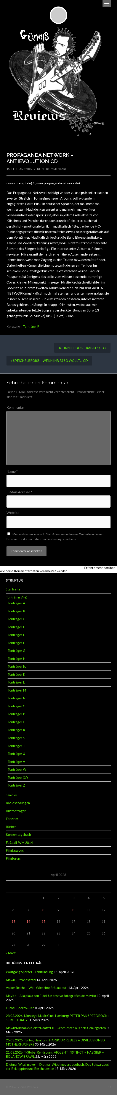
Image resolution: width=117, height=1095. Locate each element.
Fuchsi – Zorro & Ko (20, 1008)
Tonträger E (16, 635)
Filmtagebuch (15, 850)
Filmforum (13, 858)
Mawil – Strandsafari (21, 980)
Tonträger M (17, 690)
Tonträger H (16, 659)
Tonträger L (16, 682)
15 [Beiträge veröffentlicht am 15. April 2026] (43, 921)
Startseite (13, 589)
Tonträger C (16, 619)
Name (12, 471)
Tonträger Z (16, 785)
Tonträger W (17, 769)
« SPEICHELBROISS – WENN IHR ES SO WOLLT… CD (49, 360)
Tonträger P (31, 326)
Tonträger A (16, 603)
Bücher (11, 827)
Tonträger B (16, 611)
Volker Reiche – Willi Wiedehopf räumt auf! (36, 988)
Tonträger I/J (17, 666)
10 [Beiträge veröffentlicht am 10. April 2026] (73, 910)
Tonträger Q (17, 722)
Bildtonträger (16, 811)
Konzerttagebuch (18, 834)
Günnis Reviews (27, 1087)
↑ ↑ (109, 1087)
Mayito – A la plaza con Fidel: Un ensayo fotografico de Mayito (51, 996)
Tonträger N (16, 698)
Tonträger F (16, 643)
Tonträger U (16, 754)
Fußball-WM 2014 (19, 842)
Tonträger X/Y (18, 777)
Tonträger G (16, 650)
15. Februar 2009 (19, 168)
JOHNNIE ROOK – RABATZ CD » (82, 348)
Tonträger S (16, 738)
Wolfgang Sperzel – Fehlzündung (29, 972)
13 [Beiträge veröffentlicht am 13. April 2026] (13, 921)
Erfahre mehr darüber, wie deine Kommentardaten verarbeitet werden (57, 569)
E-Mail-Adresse (19, 492)
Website (12, 512)
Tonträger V (16, 762)
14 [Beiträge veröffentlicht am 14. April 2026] (28, 921)
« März (11, 953)
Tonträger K (16, 674)
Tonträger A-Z (16, 597)
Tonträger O (17, 706)
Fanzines (12, 819)
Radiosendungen (18, 803)
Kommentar (15, 407)
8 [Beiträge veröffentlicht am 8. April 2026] (43, 910)
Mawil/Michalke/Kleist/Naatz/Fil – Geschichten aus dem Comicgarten (56, 1028)
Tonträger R (16, 730)
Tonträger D (17, 627)
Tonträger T (16, 746)
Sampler (11, 795)
